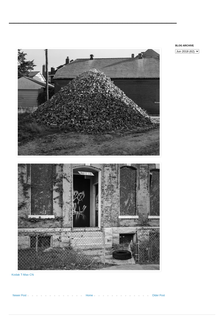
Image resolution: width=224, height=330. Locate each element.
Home (89, 295)
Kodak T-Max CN (23, 274)
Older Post (158, 295)
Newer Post (19, 295)
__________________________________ (93, 19)
